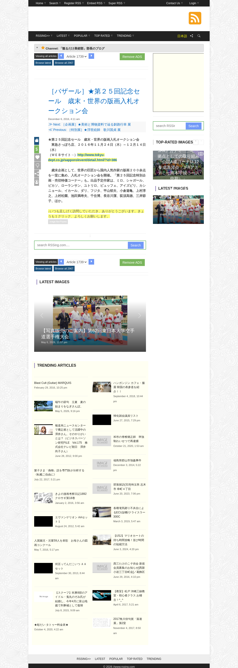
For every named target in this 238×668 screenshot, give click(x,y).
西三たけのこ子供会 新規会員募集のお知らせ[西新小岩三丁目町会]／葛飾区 (129, 566)
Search (136, 245)
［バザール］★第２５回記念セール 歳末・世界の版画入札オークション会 (96, 101)
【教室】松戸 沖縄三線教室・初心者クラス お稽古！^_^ (129, 594)
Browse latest (43, 62)
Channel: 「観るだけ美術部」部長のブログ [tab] (73, 48)
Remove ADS (132, 57)
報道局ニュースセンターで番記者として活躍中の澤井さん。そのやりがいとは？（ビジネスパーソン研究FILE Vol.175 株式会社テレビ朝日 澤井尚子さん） (71, 438)
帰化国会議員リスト (126, 415)
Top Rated (134, 656)
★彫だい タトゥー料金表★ (51, 622)
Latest (100, 656)
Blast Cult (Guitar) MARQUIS (52, 383)
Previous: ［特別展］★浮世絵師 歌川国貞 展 (84, 130)
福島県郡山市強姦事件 (127, 460)
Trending (154, 656)
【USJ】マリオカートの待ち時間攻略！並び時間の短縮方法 (128, 539)
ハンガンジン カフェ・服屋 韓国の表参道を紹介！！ (129, 387)
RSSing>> (84, 656)
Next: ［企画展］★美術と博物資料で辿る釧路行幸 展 (89, 124)
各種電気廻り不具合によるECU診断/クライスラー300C (129, 511)
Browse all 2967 (64, 62)
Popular (116, 656)
